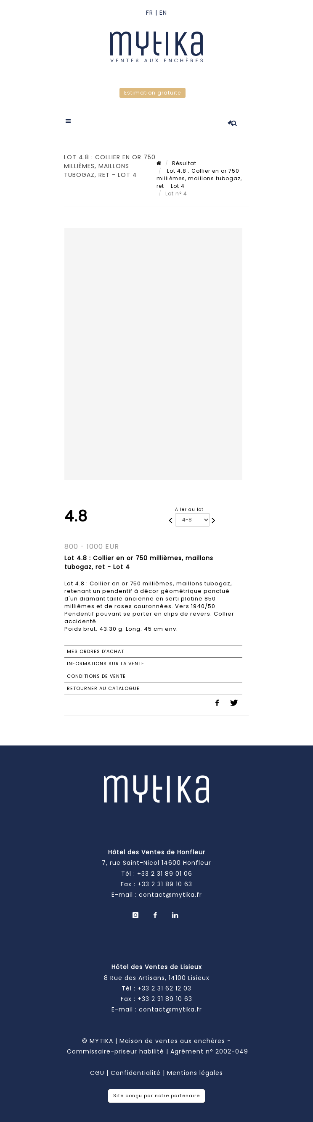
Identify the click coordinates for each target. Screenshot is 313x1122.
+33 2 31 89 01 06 (164, 873)
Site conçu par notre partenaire (156, 1095)
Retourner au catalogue (103, 688)
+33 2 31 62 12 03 (164, 988)
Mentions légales (195, 1073)
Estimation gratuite (152, 92)
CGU (97, 1073)
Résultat (184, 163)
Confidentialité (136, 1073)
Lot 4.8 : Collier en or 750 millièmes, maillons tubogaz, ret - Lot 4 (199, 178)
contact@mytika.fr (170, 894)
